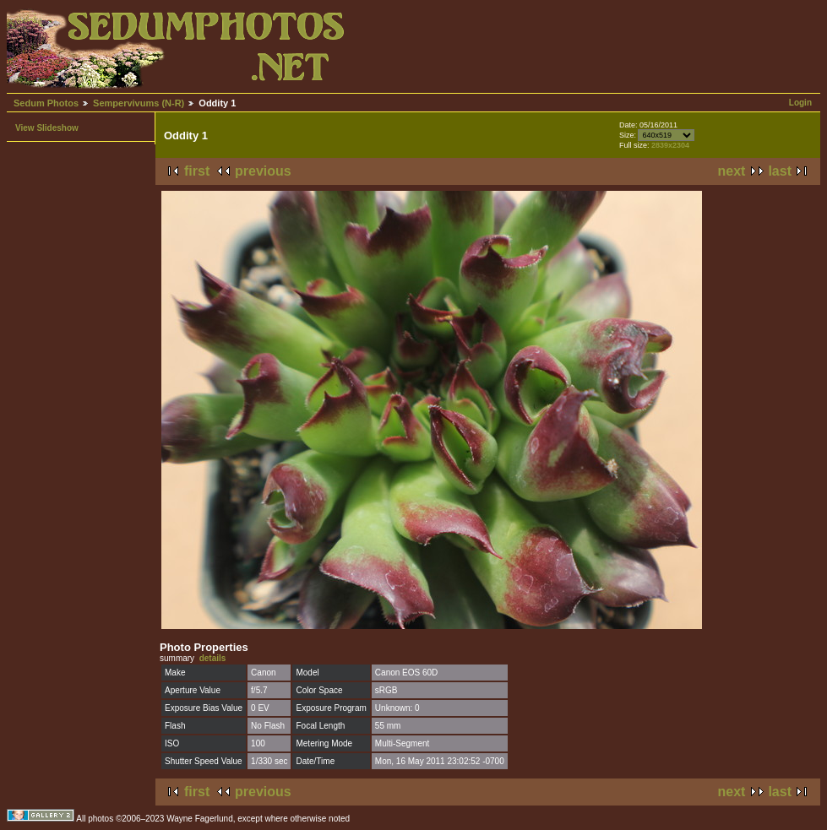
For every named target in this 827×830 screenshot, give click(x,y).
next (732, 171)
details (212, 658)
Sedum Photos (46, 103)
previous (263, 171)
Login (800, 102)
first (196, 171)
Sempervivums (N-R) (138, 103)
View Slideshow (47, 128)
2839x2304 (670, 145)
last (780, 171)
